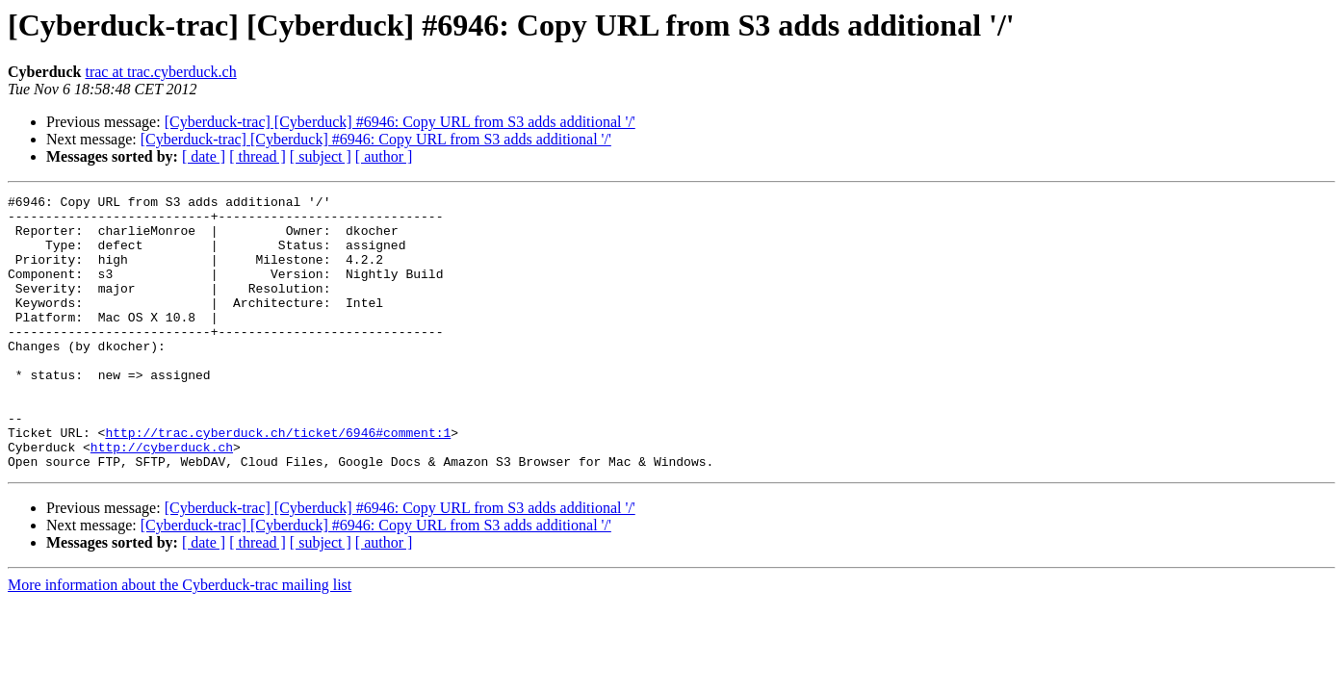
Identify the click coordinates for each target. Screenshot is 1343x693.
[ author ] (384, 156)
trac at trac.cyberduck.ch (160, 72)
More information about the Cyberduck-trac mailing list (179, 639)
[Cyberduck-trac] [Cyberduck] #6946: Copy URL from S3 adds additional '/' (400, 122)
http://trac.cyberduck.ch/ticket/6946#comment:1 (278, 481)
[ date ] (203, 156)
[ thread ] (257, 156)
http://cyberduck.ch (161, 498)
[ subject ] (320, 156)
